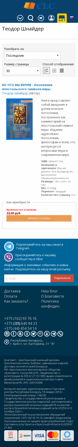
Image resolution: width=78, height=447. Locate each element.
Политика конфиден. (50, 304)
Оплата (10, 296)
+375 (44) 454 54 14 (20, 328)
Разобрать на (32, 53)
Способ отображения (58, 68)
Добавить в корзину (39, 218)
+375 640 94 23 (20, 323)
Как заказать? (16, 301)
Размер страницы (22, 68)
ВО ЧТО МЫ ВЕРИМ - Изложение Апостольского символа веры (27, 87)
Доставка (12, 291)
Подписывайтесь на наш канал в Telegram (39, 246)
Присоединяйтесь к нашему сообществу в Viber (35, 257)
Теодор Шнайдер (15, 93)
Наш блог (49, 291)
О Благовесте (52, 296)
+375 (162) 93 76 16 (20, 318)
